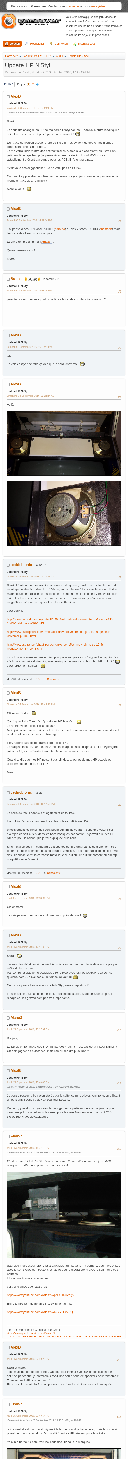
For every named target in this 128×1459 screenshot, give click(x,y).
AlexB (16, 96)
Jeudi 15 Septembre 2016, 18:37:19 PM (28, 1148)
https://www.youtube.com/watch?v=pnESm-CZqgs (40, 1295)
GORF (39, 679)
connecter (72, 6)
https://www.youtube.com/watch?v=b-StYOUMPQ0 (41, 1312)
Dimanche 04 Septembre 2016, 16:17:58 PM (31, 804)
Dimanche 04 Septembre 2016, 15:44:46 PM (31, 704)
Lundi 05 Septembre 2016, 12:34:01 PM (28, 898)
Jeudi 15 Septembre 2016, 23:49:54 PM (28, 1415)
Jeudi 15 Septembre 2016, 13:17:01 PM (28, 1029)
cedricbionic (21, 565)
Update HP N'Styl (17, 103)
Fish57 (16, 1136)
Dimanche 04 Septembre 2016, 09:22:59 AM (31, 576)
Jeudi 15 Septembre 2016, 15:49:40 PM (28, 1082)
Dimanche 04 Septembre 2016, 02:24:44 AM (31, 395)
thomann (106, 229)
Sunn (15, 279)
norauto (60, 229)
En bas (8, 84)
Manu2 (16, 1018)
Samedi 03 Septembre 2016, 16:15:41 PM (29, 347)
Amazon (46, 241)
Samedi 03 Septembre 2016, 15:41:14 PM (29, 290)
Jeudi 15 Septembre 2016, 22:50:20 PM (28, 1359)
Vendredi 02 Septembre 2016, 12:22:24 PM (30, 108)
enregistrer (98, 6)
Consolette (53, 679)
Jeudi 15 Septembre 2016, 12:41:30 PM (28, 946)
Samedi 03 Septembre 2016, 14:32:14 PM (29, 220)
